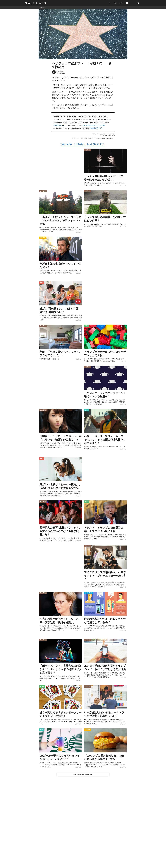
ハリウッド (75, 138)
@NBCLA (57, 125)
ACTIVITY (43, 238)
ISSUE (86, 326)
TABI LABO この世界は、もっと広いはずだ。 (83, 144)
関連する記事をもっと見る (83, 774)
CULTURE (87, 150)
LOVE (41, 283)
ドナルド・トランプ (100, 138)
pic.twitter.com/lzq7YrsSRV (94, 125)
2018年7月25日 (96, 128)
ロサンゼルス (84, 138)
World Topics (110, 138)
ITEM (86, 410)
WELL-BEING (88, 593)
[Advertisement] (83, 815)
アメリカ (91, 138)
